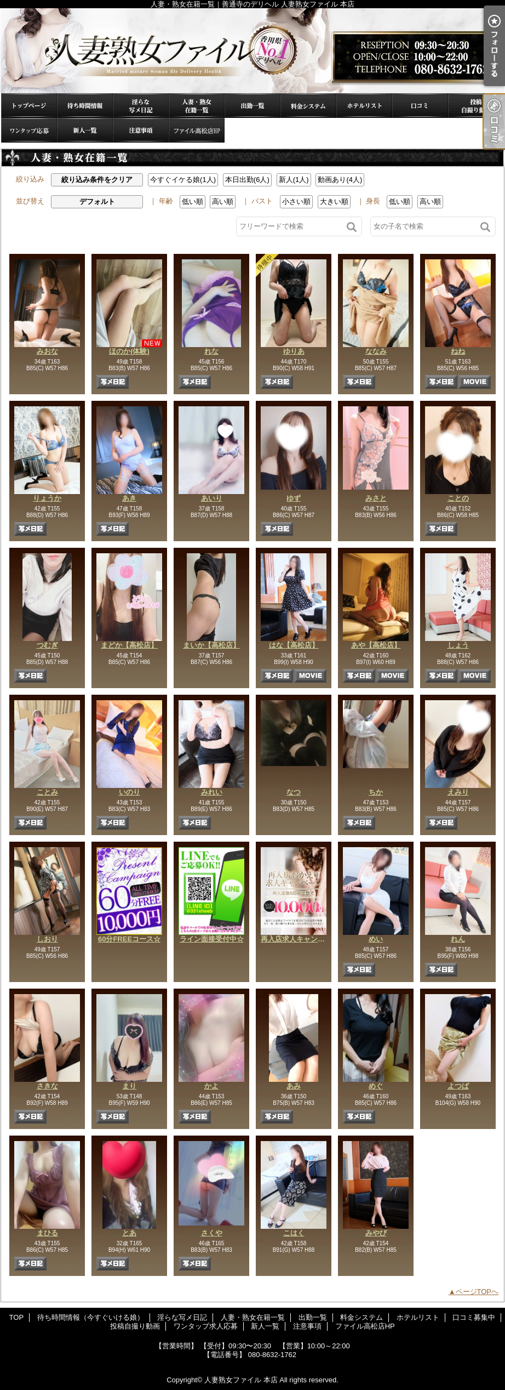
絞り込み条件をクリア (97, 179)
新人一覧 (85, 130)
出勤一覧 (252, 105)
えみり (458, 792)
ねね (458, 351)
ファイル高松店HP (197, 130)
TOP (29, 105)
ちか (376, 792)
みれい (211, 792)
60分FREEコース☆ (129, 939)
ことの (458, 498)
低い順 (192, 201)
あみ (293, 1086)
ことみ (47, 792)
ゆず (293, 498)
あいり (211, 498)
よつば (458, 1086)
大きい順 (334, 201)
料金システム (308, 105)
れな (211, 351)
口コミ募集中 (420, 105)
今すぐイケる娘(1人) (183, 179)
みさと (376, 498)
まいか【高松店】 (211, 645)
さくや (211, 1233)
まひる (47, 1233)
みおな (47, 351)
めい (376, 939)
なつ (293, 792)
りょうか (47, 498)
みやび (376, 1233)
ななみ (376, 351)
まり (129, 1086)
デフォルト (97, 201)
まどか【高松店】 (129, 645)
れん (458, 939)
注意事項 (141, 130)
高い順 (222, 201)
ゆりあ (294, 351)
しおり (47, 939)
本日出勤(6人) (247, 179)
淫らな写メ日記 (141, 105)
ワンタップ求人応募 (29, 130)
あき (129, 498)
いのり (129, 792)
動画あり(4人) (340, 179)
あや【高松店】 (376, 645)
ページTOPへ (477, 1291)
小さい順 (296, 201)
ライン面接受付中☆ (212, 939)
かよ (211, 1086)
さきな (47, 1086)
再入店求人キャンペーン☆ (303, 939)
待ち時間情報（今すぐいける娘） (85, 105)
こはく (294, 1233)
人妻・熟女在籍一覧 (197, 105)
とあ (129, 1233)
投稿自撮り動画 (476, 105)
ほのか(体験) (129, 351)
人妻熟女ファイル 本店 (241, 1380)
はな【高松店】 (294, 645)
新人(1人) (294, 179)
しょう (458, 645)
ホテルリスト (364, 105)
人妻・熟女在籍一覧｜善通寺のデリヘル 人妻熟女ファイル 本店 (252, 50)
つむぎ (47, 645)
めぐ (376, 1086)
